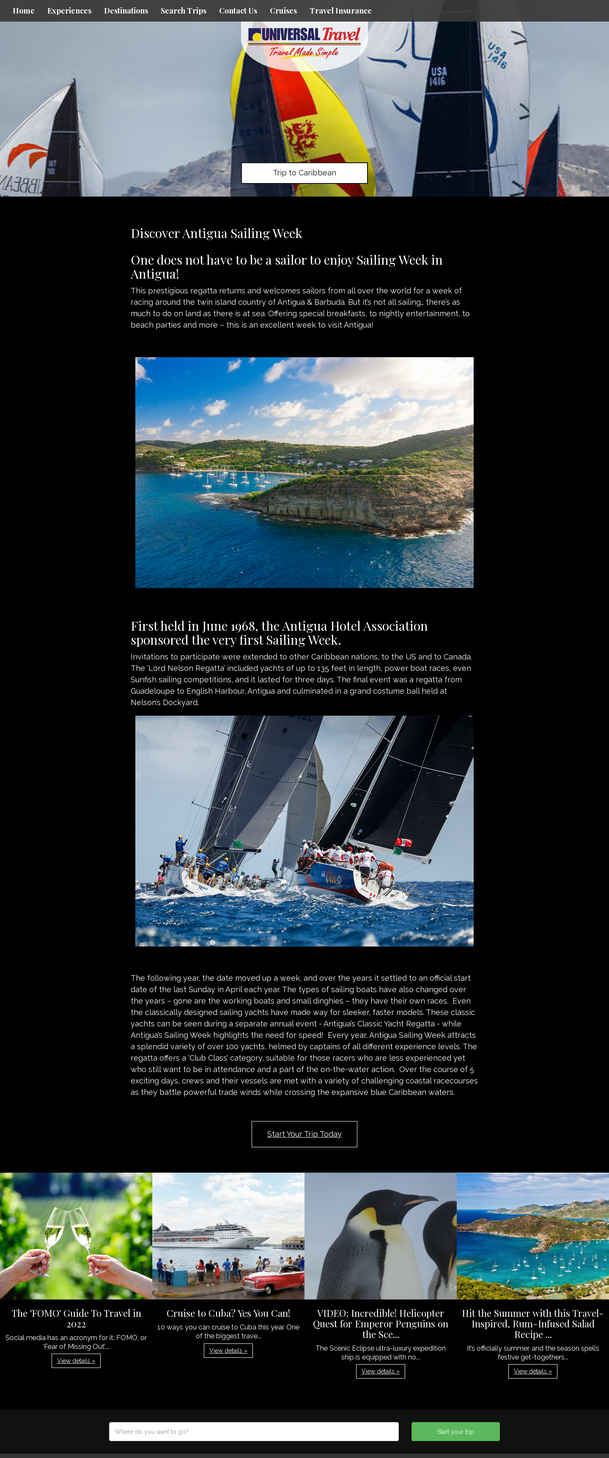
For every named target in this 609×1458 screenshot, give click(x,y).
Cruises (283, 10)
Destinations (126, 10)
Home (24, 10)
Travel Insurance (341, 10)
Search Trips (183, 10)
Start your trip (455, 1431)
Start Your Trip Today (304, 1134)
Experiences (69, 10)
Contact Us (238, 10)
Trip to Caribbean (304, 172)
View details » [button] (76, 1360)
